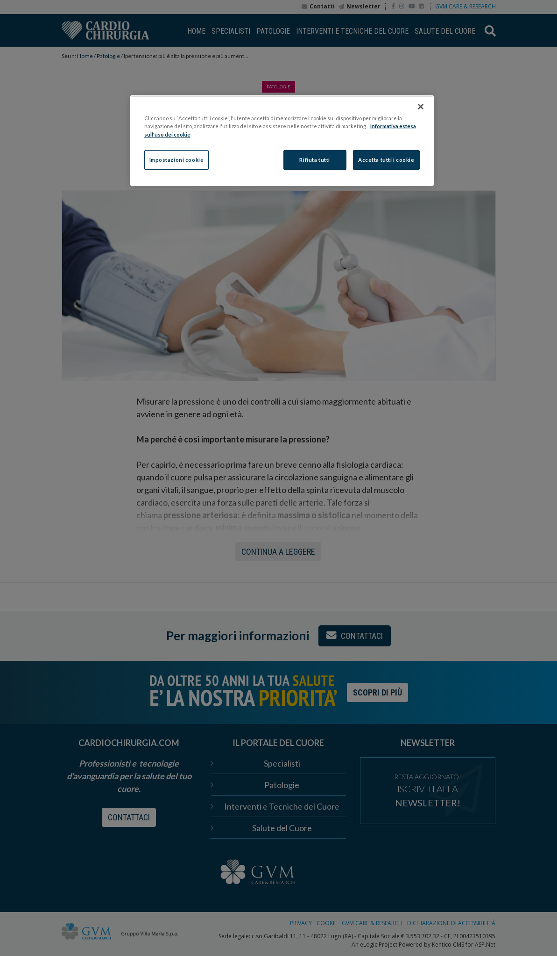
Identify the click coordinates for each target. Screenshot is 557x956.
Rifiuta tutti (314, 160)
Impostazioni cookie (176, 160)
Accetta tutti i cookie (386, 160)
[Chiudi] (420, 106)
